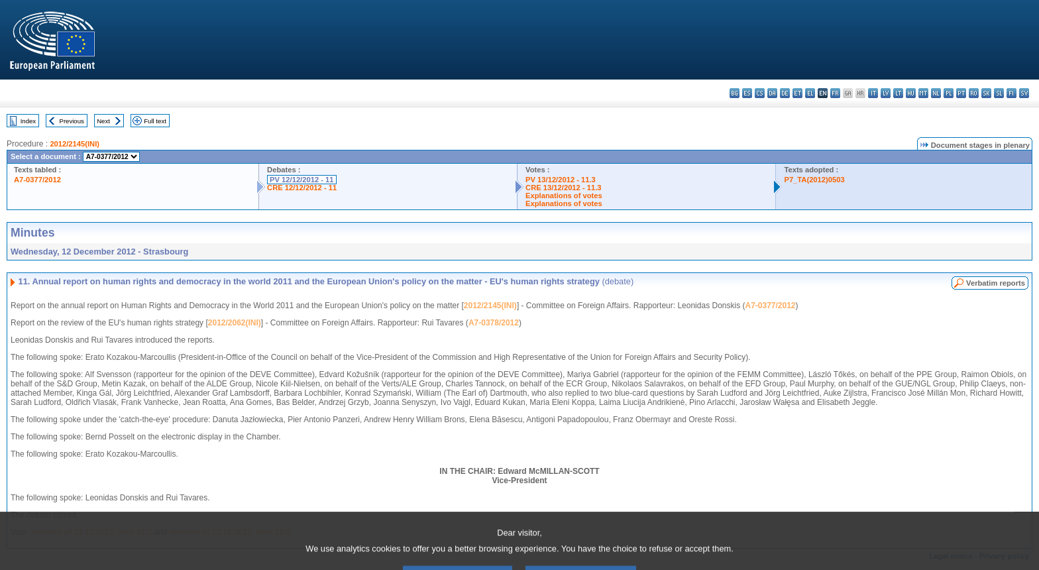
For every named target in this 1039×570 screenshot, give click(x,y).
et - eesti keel (797, 93)
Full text (155, 121)
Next (103, 121)
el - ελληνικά (810, 93)
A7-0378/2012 (493, 322)
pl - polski (949, 93)
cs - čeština (760, 93)
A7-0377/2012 (37, 180)
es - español (747, 93)
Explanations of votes (563, 196)
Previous (72, 121)
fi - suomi (1011, 93)
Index (28, 121)
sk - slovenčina (986, 93)
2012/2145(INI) (74, 144)
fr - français (835, 93)
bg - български (734, 93)
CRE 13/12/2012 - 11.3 (563, 188)
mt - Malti (923, 93)
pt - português (961, 93)
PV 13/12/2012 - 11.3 (560, 180)
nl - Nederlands (936, 93)
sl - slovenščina (999, 93)
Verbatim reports (995, 283)
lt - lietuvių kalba (898, 93)
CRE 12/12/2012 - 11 (302, 188)
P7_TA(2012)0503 (814, 180)
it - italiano (873, 93)
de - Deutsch (785, 93)
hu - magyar (911, 93)
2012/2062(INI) (234, 322)
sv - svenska (1024, 93)
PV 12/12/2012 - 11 (301, 180)
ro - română (974, 93)
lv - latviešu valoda (886, 93)
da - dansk (772, 93)
